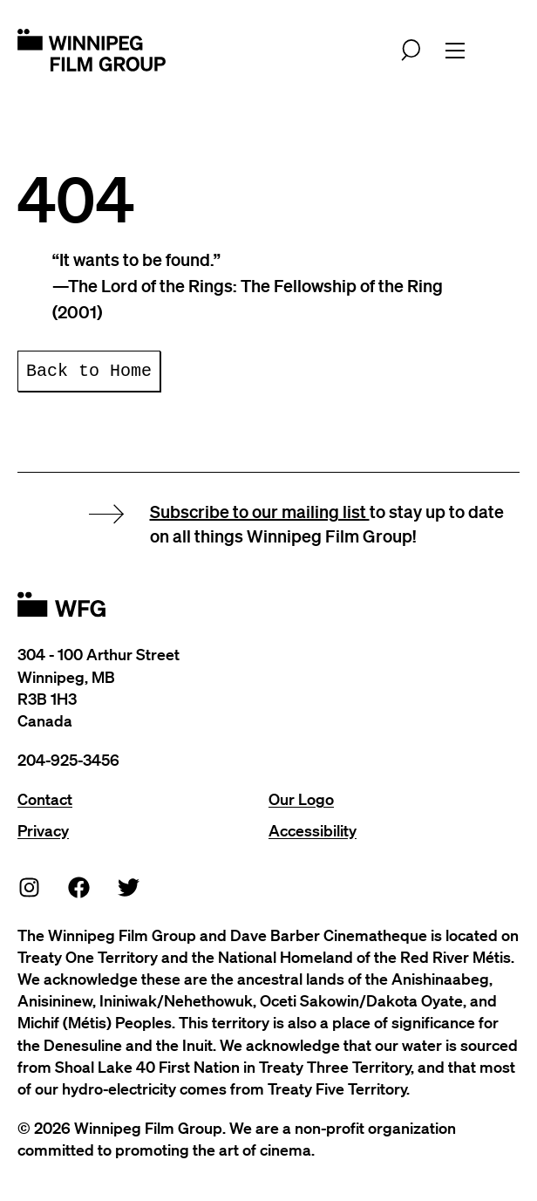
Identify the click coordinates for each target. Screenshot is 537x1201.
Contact (44, 799)
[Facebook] (79, 886)
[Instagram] (29, 886)
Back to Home (89, 371)
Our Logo (301, 799)
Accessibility (312, 830)
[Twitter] (129, 886)
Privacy (43, 830)
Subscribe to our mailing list (260, 511)
